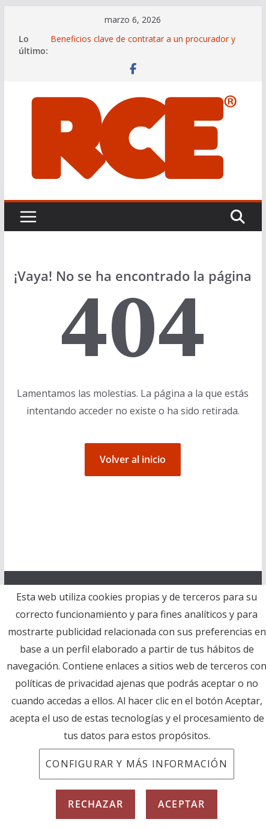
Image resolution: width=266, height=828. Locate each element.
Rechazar (95, 804)
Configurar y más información (137, 763)
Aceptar (181, 804)
